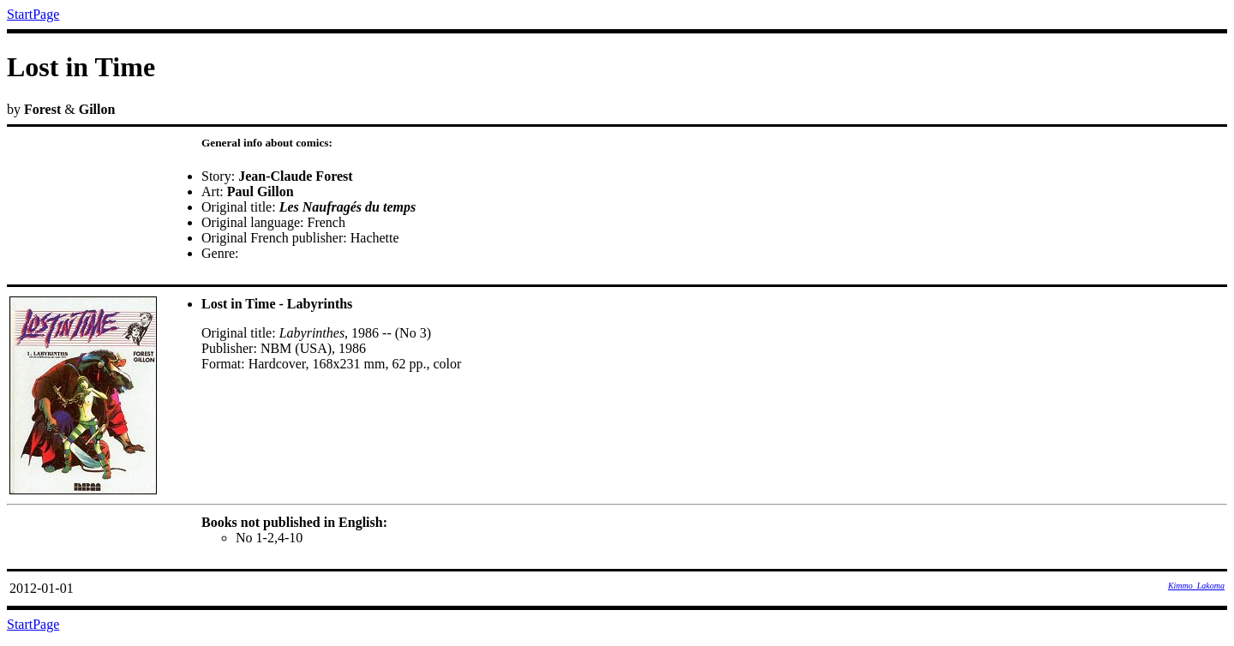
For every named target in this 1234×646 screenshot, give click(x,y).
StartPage (33, 14)
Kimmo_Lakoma (1196, 585)
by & (617, 330)
